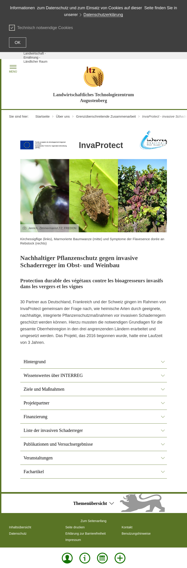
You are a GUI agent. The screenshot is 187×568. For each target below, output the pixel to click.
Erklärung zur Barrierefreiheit (85, 533)
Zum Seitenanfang (93, 521)
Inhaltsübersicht (20, 527)
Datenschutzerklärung (103, 14)
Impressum (73, 540)
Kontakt (127, 527)
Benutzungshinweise (136, 533)
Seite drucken (75, 527)
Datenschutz (18, 533)
